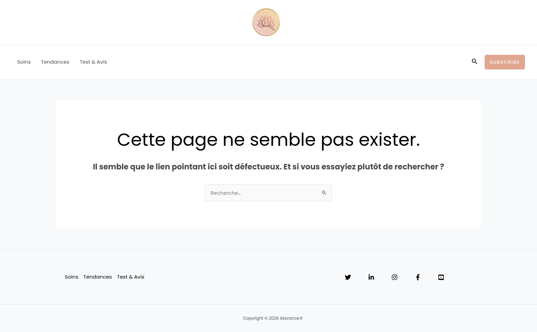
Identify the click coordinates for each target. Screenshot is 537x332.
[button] (475, 62)
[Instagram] (394, 277)
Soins (24, 61)
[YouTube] (441, 277)
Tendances (55, 61)
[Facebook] (418, 277)
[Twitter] (348, 277)
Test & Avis (93, 61)
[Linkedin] (371, 277)
